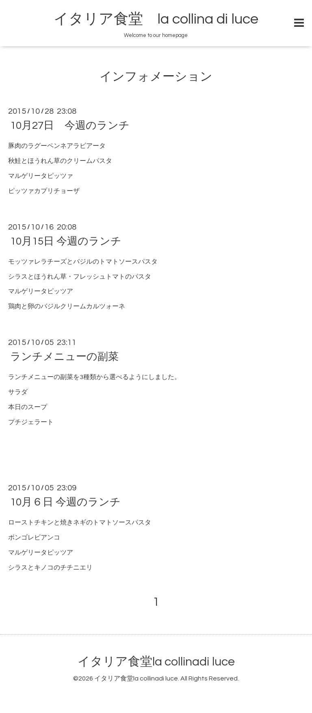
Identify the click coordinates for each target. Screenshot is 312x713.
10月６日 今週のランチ (65, 502)
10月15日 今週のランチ (65, 241)
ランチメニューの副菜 (64, 356)
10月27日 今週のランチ (70, 125)
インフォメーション (156, 76)
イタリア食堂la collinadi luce (156, 661)
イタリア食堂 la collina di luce (156, 19)
